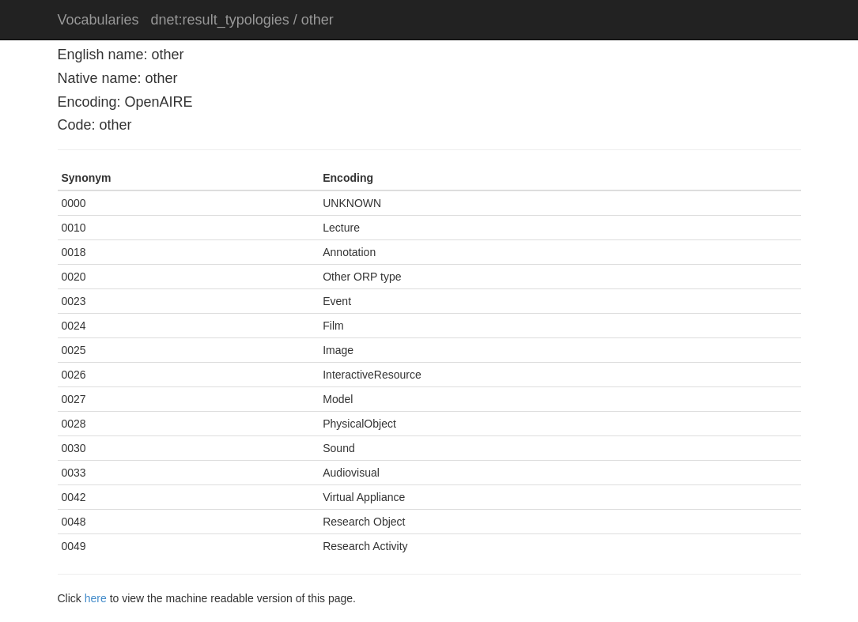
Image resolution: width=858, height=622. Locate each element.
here (96, 598)
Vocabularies (98, 20)
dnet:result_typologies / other (242, 20)
